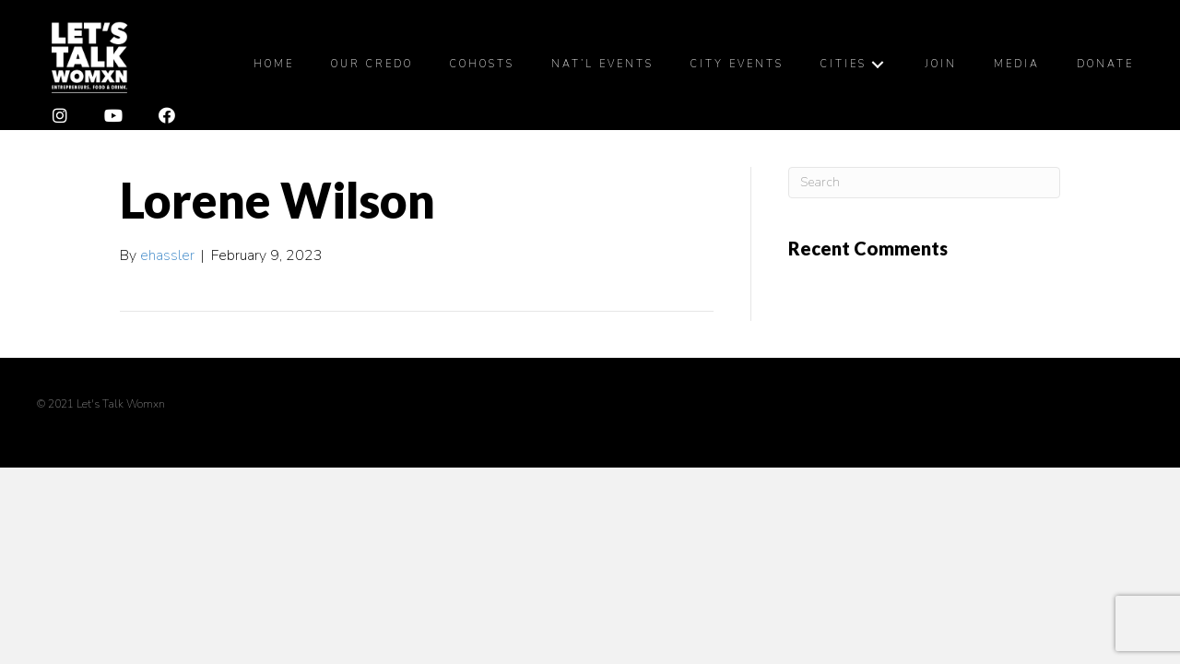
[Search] (924, 187)
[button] (60, 121)
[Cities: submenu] (878, 66)
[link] (273, 67)
